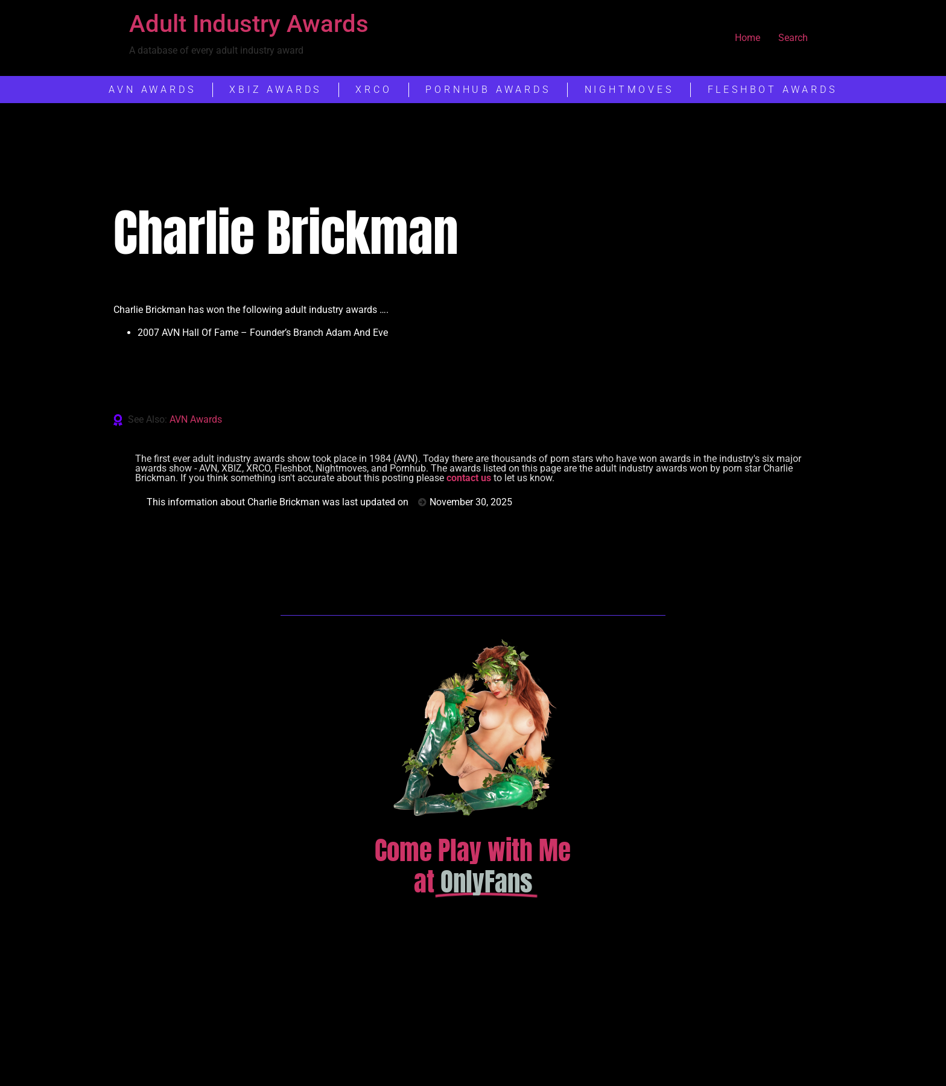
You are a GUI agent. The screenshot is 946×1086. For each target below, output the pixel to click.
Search (793, 37)
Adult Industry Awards (249, 24)
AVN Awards (196, 419)
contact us (468, 478)
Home (747, 37)
